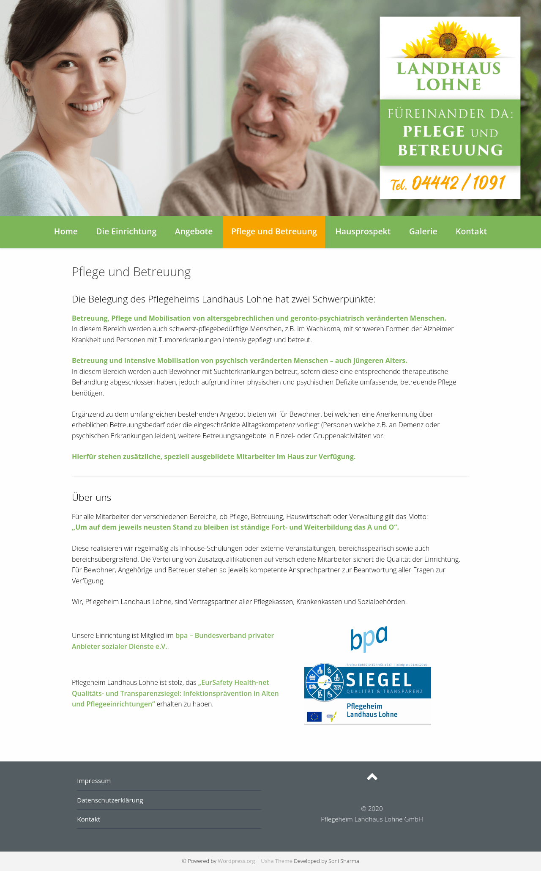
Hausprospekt (363, 231)
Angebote (194, 231)
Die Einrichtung (126, 231)
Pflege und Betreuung (274, 231)
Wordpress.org (236, 861)
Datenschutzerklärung (110, 800)
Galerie (423, 231)
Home (66, 231)
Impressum (94, 780)
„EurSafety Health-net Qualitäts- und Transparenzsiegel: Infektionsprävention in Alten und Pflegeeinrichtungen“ (175, 693)
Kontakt (471, 231)
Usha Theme (276, 861)
